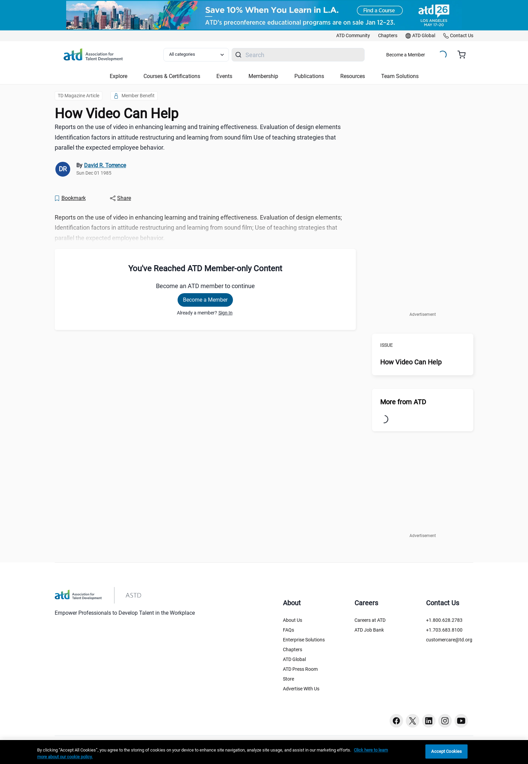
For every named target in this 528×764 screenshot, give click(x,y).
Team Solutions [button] (400, 76)
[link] (353, 35)
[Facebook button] (396, 721)
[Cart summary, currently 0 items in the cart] (464, 54)
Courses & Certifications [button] (171, 76)
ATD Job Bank (369, 630)
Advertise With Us (301, 688)
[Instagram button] (445, 721)
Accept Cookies (446, 751)
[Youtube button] (461, 721)
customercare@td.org (449, 639)
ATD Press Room (300, 669)
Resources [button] (352, 76)
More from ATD (403, 402)
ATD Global (294, 659)
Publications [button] (309, 76)
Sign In (225, 312)
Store (288, 679)
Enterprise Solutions (304, 639)
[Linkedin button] (428, 721)
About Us (292, 620)
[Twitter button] (412, 721)
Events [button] (224, 76)
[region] (264, 752)
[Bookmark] (70, 198)
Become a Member (405, 54)
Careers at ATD (370, 620)
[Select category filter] (196, 54)
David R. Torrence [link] (105, 165)
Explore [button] (118, 76)
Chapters (292, 649)
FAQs (288, 630)
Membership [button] (263, 76)
